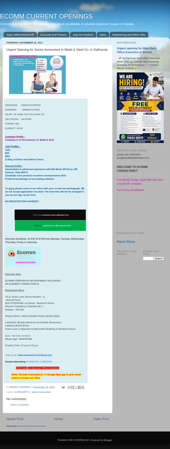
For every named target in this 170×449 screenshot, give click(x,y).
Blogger (108, 440)
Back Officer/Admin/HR (20, 34)
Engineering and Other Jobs (128, 34)
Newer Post (15, 419)
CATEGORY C (22, 392)
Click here (37, 215)
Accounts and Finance (53, 34)
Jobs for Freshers (83, 34)
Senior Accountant (41, 392)
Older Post (101, 419)
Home (58, 419)
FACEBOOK (32, 361)
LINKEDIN (46, 361)
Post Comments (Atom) (33, 426)
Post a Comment (20, 404)
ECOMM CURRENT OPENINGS (46, 16)
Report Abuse (126, 241)
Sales (103, 34)
